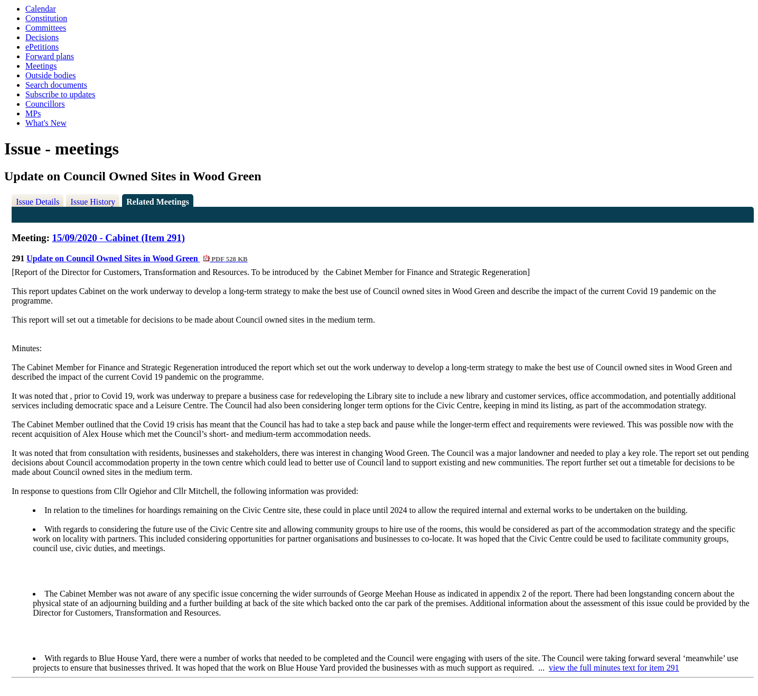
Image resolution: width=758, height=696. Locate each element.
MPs (33, 113)
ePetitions (42, 46)
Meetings (41, 65)
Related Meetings (157, 201)
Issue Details (37, 201)
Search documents (56, 84)
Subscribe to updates (60, 94)
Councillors (45, 103)
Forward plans (49, 56)
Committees (45, 27)
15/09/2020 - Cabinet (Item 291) (118, 237)
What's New (46, 122)
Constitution (46, 18)
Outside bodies (50, 75)
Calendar (40, 8)
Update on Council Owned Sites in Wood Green (136, 258)
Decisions (42, 37)
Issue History (92, 201)
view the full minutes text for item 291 (614, 667)
